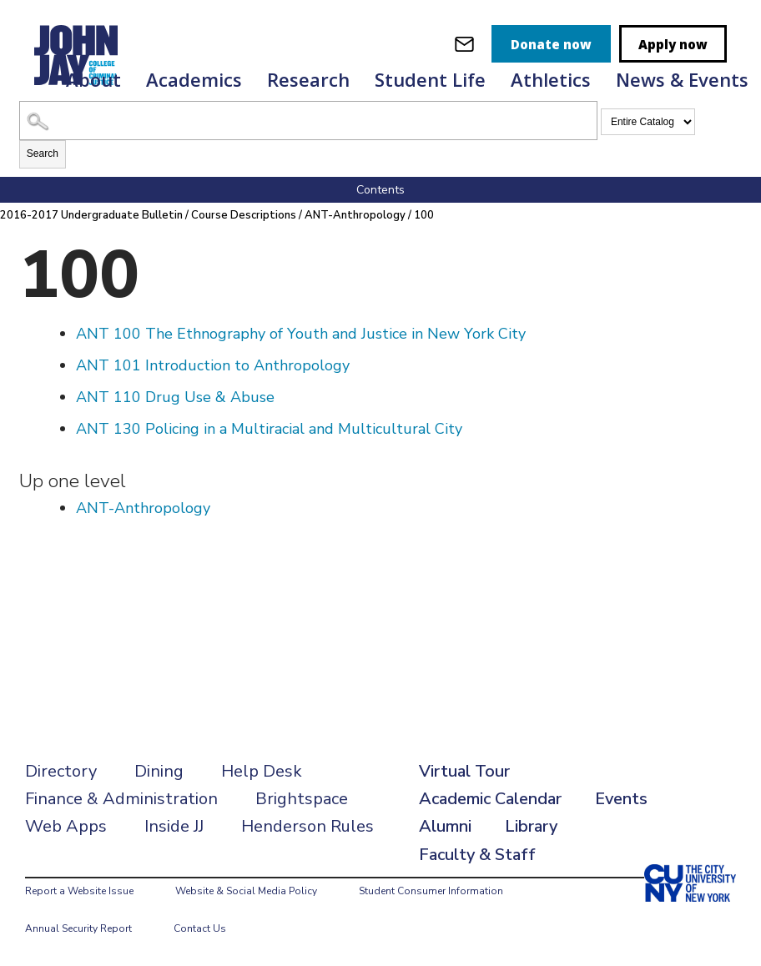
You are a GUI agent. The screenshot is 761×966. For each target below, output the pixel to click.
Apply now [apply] (673, 44)
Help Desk (261, 771)
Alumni (445, 826)
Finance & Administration (121, 798)
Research (308, 79)
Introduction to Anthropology (213, 365)
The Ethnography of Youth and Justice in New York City (301, 334)
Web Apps (66, 826)
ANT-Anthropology (355, 215)
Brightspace (301, 798)
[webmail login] (464, 44)
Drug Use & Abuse (175, 397)
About (93, 79)
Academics (194, 79)
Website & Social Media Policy (246, 891)
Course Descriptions (243, 215)
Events (621, 798)
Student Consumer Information (431, 891)
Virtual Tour (464, 771)
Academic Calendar (490, 798)
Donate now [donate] (551, 44)
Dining (159, 771)
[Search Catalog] (308, 120)
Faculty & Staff (477, 854)
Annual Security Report (78, 928)
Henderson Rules (307, 826)
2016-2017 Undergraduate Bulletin (91, 215)
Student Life (430, 79)
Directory (61, 771)
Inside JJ (174, 826)
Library (531, 826)
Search (42, 153)
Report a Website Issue (79, 891)
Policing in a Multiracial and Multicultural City (269, 429)
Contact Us (200, 928)
